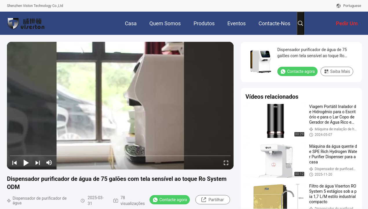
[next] (37, 162)
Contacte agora (169, 199)
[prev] (14, 162)
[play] (120, 105)
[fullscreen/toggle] (226, 162)
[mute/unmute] (49, 162)
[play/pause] (26, 162)
